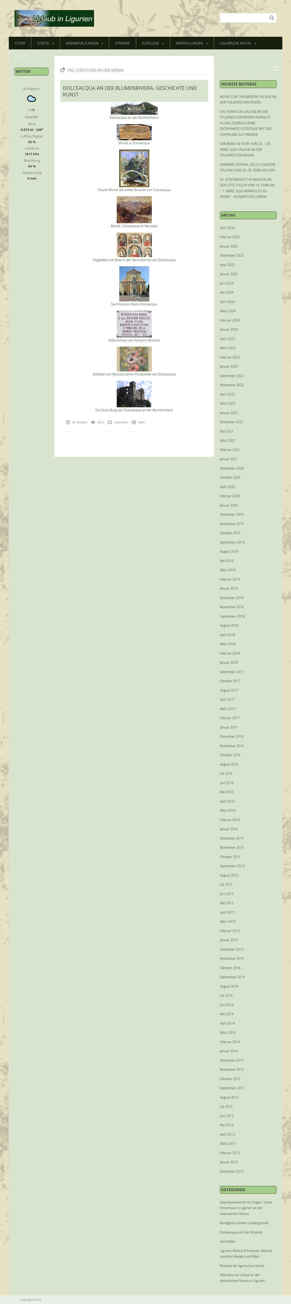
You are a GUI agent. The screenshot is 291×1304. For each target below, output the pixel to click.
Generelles (121, 422)
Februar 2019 (230, 579)
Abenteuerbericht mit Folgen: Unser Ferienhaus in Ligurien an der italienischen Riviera (246, 1208)
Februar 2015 (230, 931)
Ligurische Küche (238, 43)
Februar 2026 (230, 237)
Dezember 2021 (232, 422)
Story (20, 43)
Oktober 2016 (230, 755)
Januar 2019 (229, 588)
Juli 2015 (226, 884)
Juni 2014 (227, 1005)
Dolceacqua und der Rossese (241, 1232)
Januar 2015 (229, 940)
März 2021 (228, 440)
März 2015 (228, 921)
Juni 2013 (227, 1116)
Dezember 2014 (232, 949)
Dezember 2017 (232, 672)
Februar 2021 (230, 450)
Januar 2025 (229, 274)
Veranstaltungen (84, 43)
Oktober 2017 (230, 681)
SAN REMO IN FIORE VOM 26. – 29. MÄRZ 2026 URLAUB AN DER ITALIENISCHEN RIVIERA (245, 149)
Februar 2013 (230, 1153)
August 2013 (229, 1097)
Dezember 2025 (232, 255)
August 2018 (229, 625)
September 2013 (232, 1088)
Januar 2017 (229, 727)
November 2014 (232, 958)
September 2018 (232, 616)
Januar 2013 (229, 1162)
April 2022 (227, 394)
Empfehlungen (192, 43)
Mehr (141, 422)
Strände (122, 43)
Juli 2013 (226, 1106)
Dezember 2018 (232, 598)
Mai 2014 (226, 1014)
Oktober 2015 (230, 857)
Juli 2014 (226, 995)
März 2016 (228, 810)
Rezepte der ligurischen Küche (242, 1265)
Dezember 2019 (232, 514)
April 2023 (227, 339)
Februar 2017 (230, 718)
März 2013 (228, 1143)
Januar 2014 (229, 1051)
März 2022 (228, 403)
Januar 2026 (229, 246)
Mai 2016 (226, 792)
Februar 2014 (230, 1042)
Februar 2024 (230, 320)
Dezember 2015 (232, 838)
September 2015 (232, 866)
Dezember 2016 (232, 736)
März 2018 (228, 644)
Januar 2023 (229, 366)
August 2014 (229, 986)
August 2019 (229, 551)
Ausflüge (153, 43)
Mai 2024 (226, 292)
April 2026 (227, 228)
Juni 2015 (227, 894)
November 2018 (232, 607)
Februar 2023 (230, 357)
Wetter (21, 56)
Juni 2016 (227, 783)
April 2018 (227, 635)
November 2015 (232, 847)
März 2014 (228, 1032)
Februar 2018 (230, 653)
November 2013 (232, 1069)
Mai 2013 (226, 1125)
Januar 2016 (229, 829)
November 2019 (232, 524)
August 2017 (229, 690)
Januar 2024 (229, 329)
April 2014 (227, 1023)
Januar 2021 (229, 459)
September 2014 (232, 977)
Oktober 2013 (230, 1079)
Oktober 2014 (230, 968)
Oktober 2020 (230, 477)
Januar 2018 (229, 662)
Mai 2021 (226, 431)
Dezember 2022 (232, 376)
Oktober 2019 (230, 533)
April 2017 (227, 699)
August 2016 (229, 764)
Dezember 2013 (232, 1060)
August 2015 (229, 875)
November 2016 (232, 746)
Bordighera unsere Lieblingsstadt (244, 1223)
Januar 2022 (229, 413)
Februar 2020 (230, 496)
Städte (45, 43)
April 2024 (227, 302)
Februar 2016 (230, 820)
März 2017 (228, 709)
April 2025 (227, 265)
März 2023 (228, 348)
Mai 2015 (226, 903)
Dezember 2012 (232, 1171)
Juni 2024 (227, 283)
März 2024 (228, 311)
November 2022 (232, 385)
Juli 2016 (226, 773)
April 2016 (227, 801)
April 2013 (227, 1134)
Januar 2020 (229, 505)
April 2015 (227, 912)
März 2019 (228, 570)
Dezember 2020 (232, 468)
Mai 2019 (226, 561)
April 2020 (227, 487)
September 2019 (232, 542)
